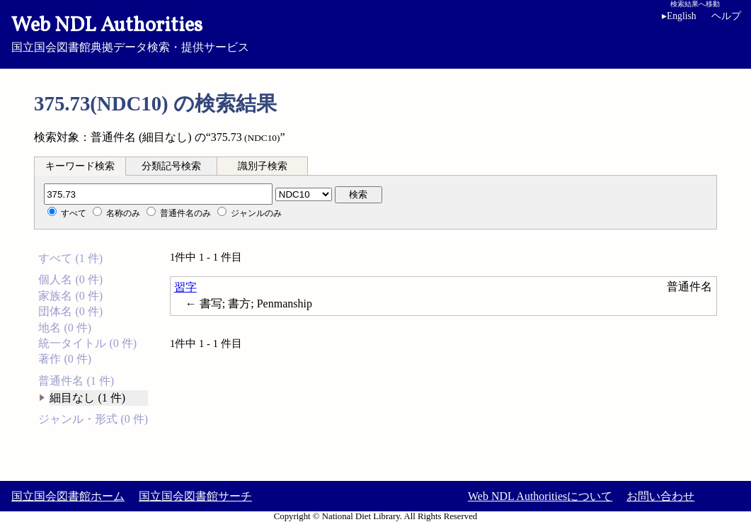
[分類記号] (158, 194)
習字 (185, 287)
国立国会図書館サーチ (195, 496)
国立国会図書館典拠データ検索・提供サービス (375, 32)
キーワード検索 (80, 166)
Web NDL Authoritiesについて (540, 496)
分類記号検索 (171, 166)
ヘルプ (726, 16)
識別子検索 (262, 166)
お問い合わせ (660, 496)
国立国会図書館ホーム (68, 496)
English (679, 16)
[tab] (80, 166)
